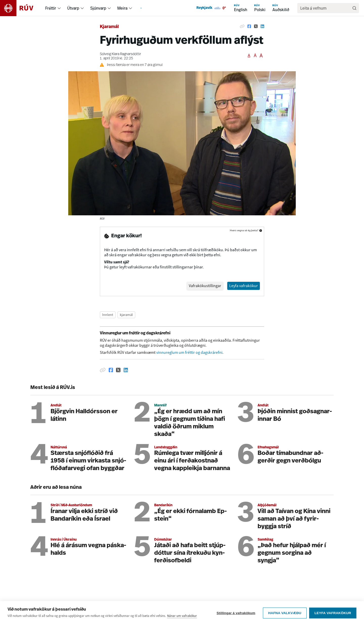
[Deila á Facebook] (249, 26)
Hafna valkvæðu (284, 613)
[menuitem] (59, 8)
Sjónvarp (98, 8)
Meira (122, 8)
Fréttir (50, 8)
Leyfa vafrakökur (332, 613)
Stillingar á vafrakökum (236, 613)
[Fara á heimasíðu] (21, 8)
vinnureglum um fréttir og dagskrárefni (189, 323)
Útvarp (73, 8)
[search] (325, 8)
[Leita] (354, 8)
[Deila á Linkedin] (262, 26)
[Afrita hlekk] (242, 26)
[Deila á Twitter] (256, 26)
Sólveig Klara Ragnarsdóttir (120, 54)
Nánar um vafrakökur (182, 616)
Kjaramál (109, 27)
